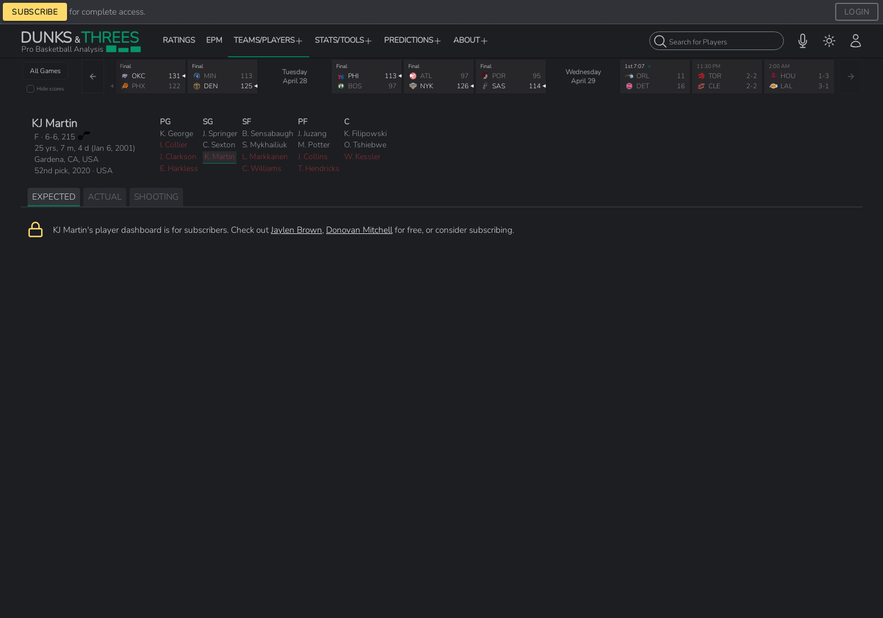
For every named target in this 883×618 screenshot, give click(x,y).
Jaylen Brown (296, 230)
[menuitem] (829, 40)
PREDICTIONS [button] (413, 40)
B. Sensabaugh (267, 133)
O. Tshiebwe (365, 144)
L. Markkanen (265, 156)
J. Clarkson (178, 156)
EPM (214, 40)
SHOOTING (156, 196)
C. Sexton (219, 144)
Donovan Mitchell (359, 230)
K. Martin (219, 156)
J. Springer (220, 133)
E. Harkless (179, 168)
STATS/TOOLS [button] (344, 40)
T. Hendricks (319, 168)
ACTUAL (105, 196)
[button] (803, 40)
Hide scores (50, 88)
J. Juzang (312, 133)
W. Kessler (362, 156)
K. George (176, 133)
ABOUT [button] (471, 40)
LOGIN (856, 12)
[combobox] (716, 40)
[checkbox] (30, 89)
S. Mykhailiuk (264, 144)
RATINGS (179, 40)
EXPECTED (53, 196)
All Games (45, 70)
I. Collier (174, 144)
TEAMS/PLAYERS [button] (269, 40)
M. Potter (314, 144)
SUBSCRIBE (35, 12)
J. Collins (313, 156)
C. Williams (262, 168)
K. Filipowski (365, 133)
